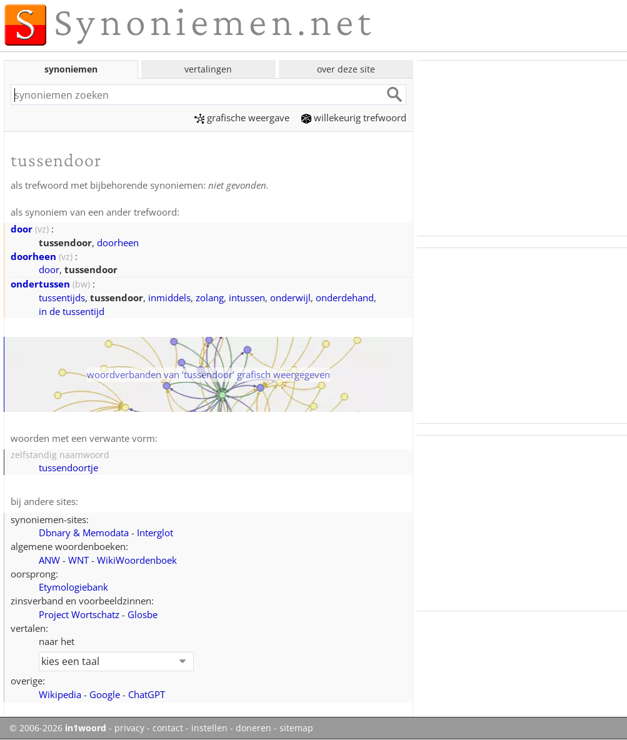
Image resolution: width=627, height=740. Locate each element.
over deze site (346, 69)
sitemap (296, 728)
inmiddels (169, 297)
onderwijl (290, 297)
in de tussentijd (71, 311)
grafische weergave (241, 117)
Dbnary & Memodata (84, 532)
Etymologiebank (73, 587)
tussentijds (62, 297)
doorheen (118, 242)
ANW (49, 560)
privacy (129, 728)
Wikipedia (60, 694)
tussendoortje (68, 467)
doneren (253, 728)
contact (168, 728)
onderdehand (345, 297)
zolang (210, 297)
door (22, 228)
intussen (247, 297)
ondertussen (40, 284)
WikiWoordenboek (137, 560)
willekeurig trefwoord (353, 117)
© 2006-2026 (57, 728)
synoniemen (71, 69)
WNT (78, 560)
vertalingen (208, 69)
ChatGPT (146, 694)
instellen (209, 728)
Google (104, 694)
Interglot (155, 532)
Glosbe (143, 614)
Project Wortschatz (79, 614)
